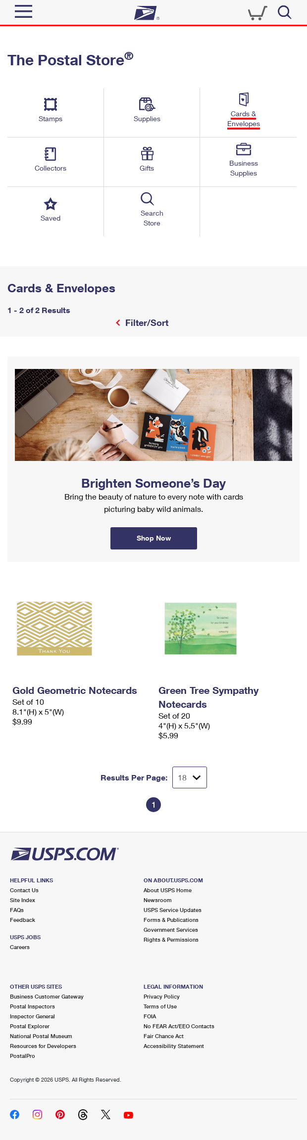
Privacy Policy (162, 996)
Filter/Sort (145, 322)
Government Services (171, 929)
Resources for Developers (43, 1046)
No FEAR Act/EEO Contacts (179, 1026)
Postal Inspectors (32, 1006)
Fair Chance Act (164, 1036)
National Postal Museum (41, 1036)
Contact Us (24, 890)
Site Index (22, 900)
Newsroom (158, 900)
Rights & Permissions (171, 939)
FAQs (17, 910)
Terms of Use (160, 1006)
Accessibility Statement (174, 1046)
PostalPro (22, 1055)
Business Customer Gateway (47, 996)
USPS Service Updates (173, 910)
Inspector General (32, 1016)
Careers (20, 947)
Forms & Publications (171, 919)
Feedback (22, 919)
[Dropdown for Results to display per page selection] (189, 777)
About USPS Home (168, 890)
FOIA (150, 1016)
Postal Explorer (30, 1026)
